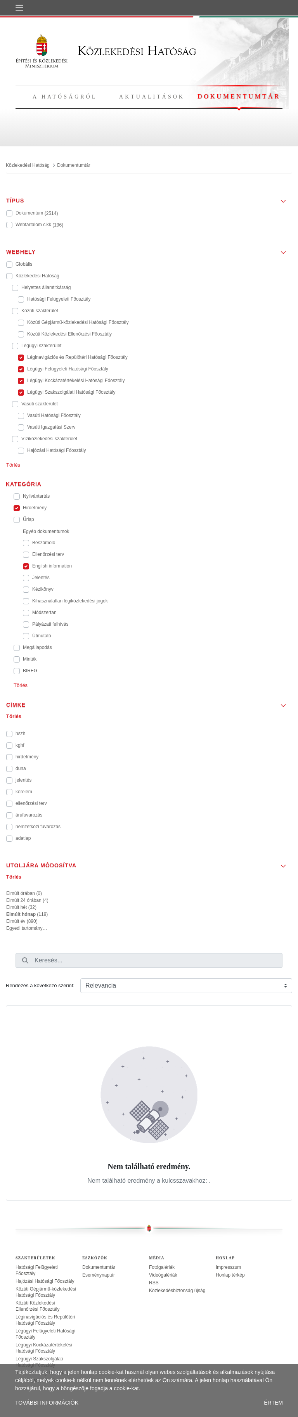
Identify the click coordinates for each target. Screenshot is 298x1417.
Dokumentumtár (239, 96)
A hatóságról (65, 97)
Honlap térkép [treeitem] (230, 1275)
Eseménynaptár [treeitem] (98, 1275)
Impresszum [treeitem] (228, 1267)
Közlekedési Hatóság (106, 51)
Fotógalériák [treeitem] (162, 1267)
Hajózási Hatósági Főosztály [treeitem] (45, 1281)
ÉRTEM (273, 1403)
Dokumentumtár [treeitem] (98, 1267)
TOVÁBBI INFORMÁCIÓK (46, 1403)
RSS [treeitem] (154, 1283)
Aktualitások (152, 97)
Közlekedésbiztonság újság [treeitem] (177, 1290)
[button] (149, 198)
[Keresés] (25, 960)
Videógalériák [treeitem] (163, 1275)
